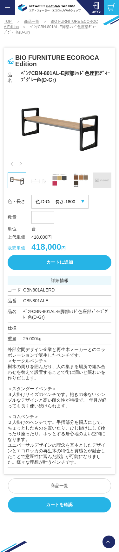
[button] (13, 164)
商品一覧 (31, 21)
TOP (8, 21)
